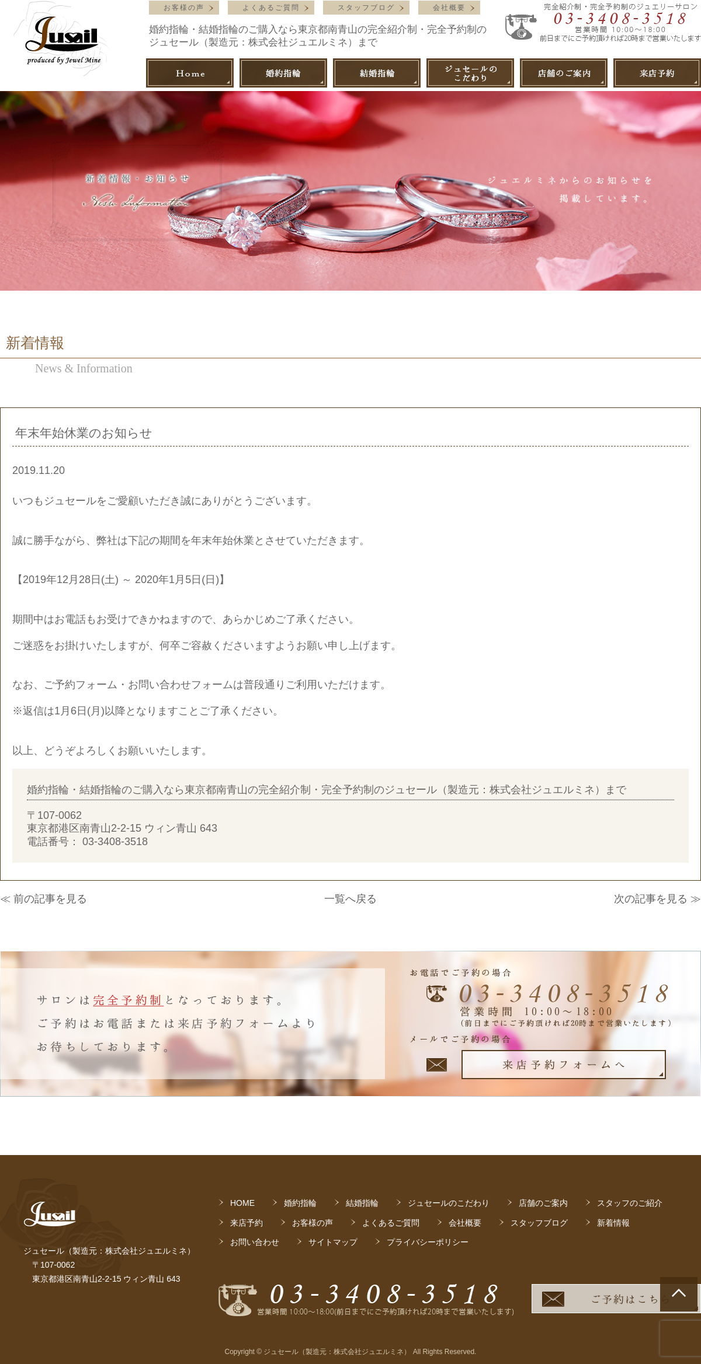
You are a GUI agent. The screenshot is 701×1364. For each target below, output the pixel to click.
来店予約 (246, 1222)
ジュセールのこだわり (449, 1203)
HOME (242, 1203)
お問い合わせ (254, 1242)
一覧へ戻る (350, 899)
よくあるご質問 (271, 8)
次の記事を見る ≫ (657, 899)
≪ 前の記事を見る (43, 899)
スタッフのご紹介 (629, 1203)
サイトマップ (333, 1242)
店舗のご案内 (543, 1203)
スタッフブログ (366, 8)
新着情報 (613, 1222)
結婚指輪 (362, 1203)
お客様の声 (184, 8)
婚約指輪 (300, 1203)
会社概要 (449, 8)
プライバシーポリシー (428, 1242)
